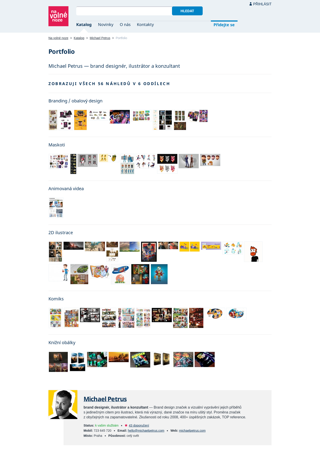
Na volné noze (58, 38)
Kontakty (145, 24)
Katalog (84, 24)
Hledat (187, 10)
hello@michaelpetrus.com (146, 430)
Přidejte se (224, 24)
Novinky (105, 24)
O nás (125, 24)
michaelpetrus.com (192, 430)
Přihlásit (262, 4)
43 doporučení (139, 425)
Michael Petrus (100, 38)
